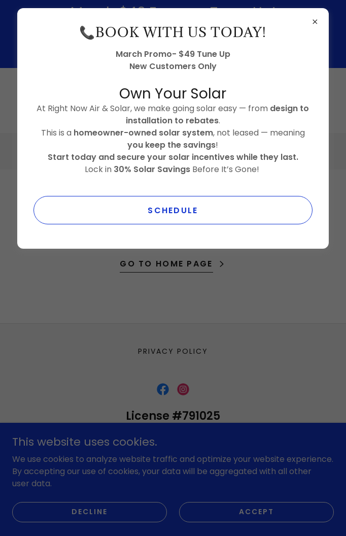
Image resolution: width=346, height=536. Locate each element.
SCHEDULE (173, 210)
